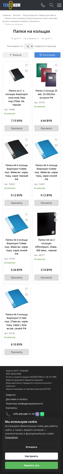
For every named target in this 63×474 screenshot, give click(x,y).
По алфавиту (31, 38)
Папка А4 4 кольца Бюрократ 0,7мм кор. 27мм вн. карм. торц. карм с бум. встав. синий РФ (16, 321)
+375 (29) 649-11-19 (23, 414)
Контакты (11, 407)
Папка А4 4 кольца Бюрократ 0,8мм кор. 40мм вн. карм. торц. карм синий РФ (46, 172)
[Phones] (43, 5)
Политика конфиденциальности (24, 403)
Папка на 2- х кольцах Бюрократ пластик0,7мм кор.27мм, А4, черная (16, 97)
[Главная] (12, 5)
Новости (10, 394)
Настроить (31, 456)
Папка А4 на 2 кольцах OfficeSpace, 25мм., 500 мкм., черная (46, 245)
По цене (46, 38)
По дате (16, 38)
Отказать (31, 447)
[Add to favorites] (26, 65)
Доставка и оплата (16, 399)
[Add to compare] (26, 70)
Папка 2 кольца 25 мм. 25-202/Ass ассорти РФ (46, 94)
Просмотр (16, 128)
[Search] (52, 5)
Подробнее (11, 437)
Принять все (31, 465)
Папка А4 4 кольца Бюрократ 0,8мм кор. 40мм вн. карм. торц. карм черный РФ (16, 172)
